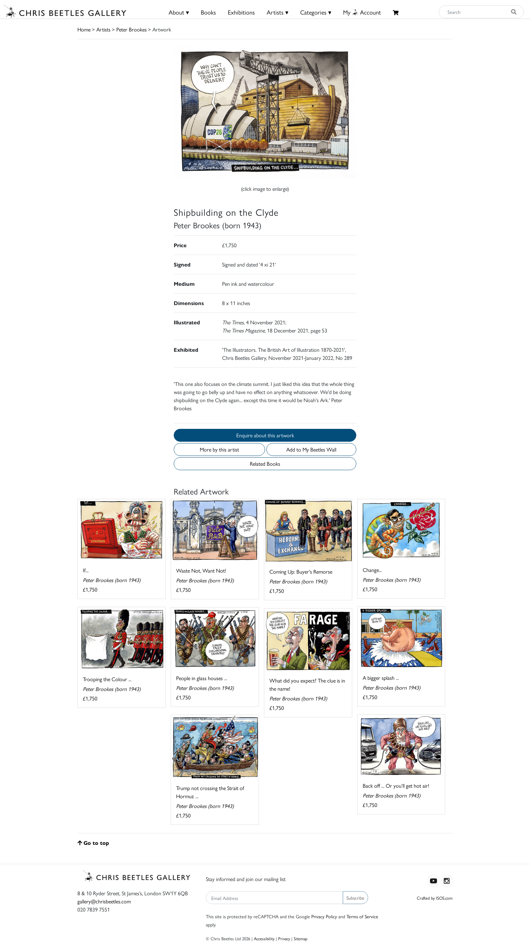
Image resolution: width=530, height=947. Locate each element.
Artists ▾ (277, 12)
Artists (103, 29)
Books (208, 12)
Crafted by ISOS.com (435, 898)
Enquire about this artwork (265, 435)
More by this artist (219, 449)
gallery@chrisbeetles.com (104, 901)
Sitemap (301, 938)
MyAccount (362, 12)
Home (84, 29)
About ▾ (179, 12)
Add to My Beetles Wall (311, 449)
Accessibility (264, 938)
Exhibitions (241, 12)
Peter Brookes (131, 29)
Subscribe (355, 897)
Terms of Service (362, 916)
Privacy (284, 938)
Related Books (265, 463)
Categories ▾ (315, 12)
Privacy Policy (324, 916)
